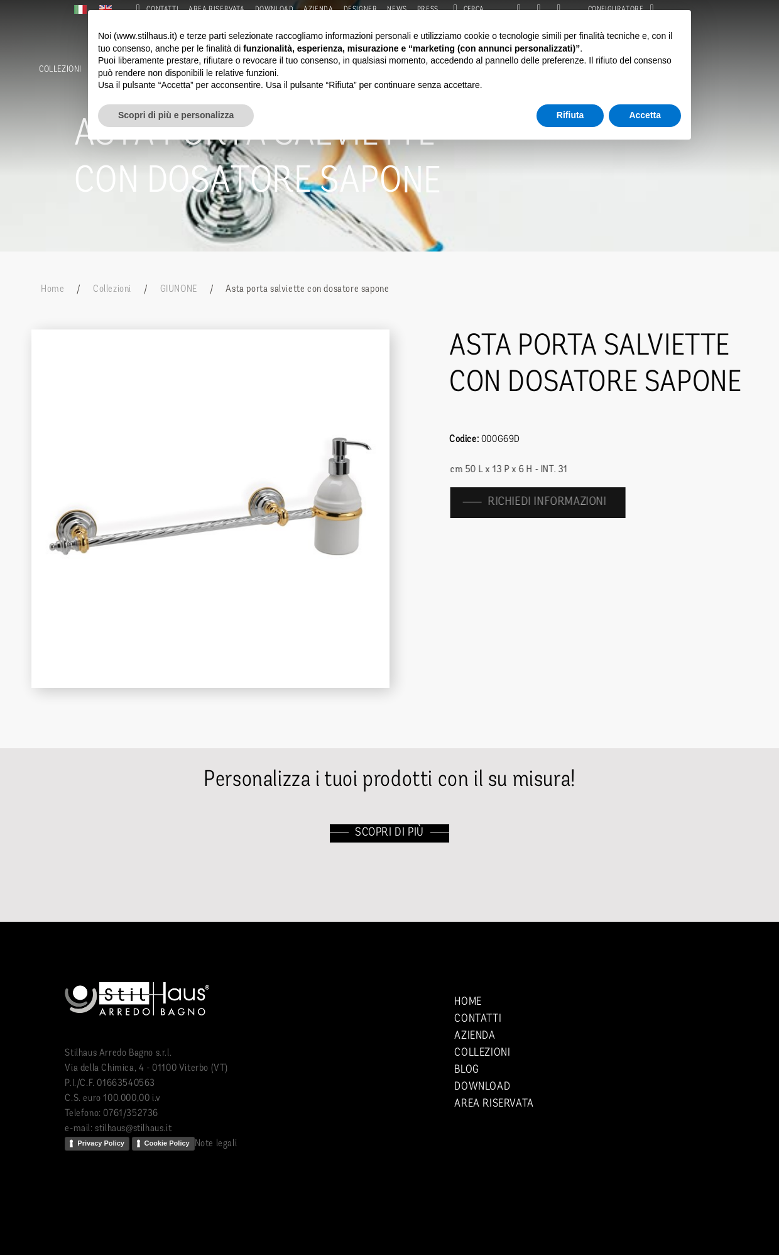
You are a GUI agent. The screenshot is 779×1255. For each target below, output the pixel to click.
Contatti (477, 1019)
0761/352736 (130, 1113)
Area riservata (493, 1104)
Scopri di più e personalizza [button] (176, 115)
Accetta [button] (645, 115)
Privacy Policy (100, 1143)
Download (482, 1087)
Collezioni (60, 69)
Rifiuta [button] (570, 115)
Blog (466, 1070)
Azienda (474, 1036)
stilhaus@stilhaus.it (133, 1129)
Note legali (216, 1144)
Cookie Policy (167, 1143)
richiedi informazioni (553, 502)
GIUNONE (178, 289)
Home (52, 289)
